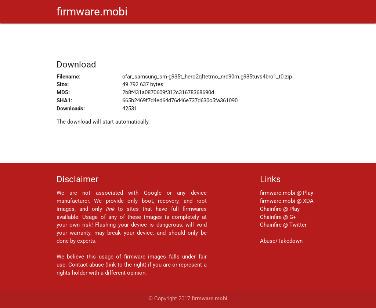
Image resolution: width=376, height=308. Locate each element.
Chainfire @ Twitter (283, 225)
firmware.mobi (92, 11)
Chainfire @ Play (280, 209)
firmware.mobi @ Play (286, 193)
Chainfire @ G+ (278, 217)
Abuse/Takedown (281, 241)
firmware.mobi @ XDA (287, 201)
